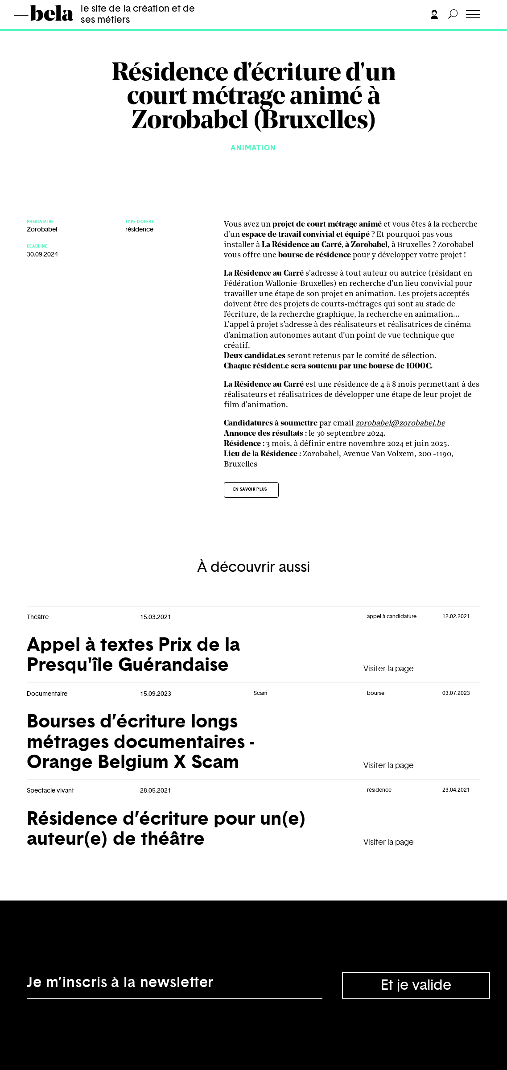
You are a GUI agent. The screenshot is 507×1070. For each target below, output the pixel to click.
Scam (260, 693)
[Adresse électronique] (174, 985)
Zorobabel (42, 230)
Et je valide (416, 985)
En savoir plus (250, 489)
